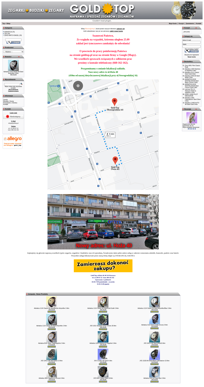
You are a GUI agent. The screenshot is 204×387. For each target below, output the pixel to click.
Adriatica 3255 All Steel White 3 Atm (192, 76)
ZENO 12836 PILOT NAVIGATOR (191, 95)
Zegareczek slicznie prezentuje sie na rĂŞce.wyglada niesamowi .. (191, 125)
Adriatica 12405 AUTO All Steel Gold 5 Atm (192, 103)
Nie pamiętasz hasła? (192, 49)
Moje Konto (173, 23)
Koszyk (181, 23)
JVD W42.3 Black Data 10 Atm (103, 378)
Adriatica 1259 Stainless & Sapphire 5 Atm (103, 343)
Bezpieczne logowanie (192, 55)
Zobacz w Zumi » (103, 289)
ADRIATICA (7, 32)
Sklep (8, 23)
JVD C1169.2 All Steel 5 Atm (103, 360)
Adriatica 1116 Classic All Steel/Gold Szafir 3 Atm (103, 308)
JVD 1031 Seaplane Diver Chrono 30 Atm (103, 326)
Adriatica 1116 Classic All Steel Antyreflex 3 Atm (13, 72)
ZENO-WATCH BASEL (11, 35)
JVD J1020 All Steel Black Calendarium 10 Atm (154, 360)
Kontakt (198, 23)
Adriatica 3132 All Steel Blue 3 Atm (154, 378)
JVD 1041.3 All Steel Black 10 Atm (52, 360)
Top (3, 23)
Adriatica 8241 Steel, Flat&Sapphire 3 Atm (51, 343)
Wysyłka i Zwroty (8, 101)
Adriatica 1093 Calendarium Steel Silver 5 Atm (193, 99)
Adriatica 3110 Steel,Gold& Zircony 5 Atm (154, 325)
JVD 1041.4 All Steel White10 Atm (154, 343)
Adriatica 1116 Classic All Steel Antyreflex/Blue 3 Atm (154, 308)
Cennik (5, 99)
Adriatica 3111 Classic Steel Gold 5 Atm (192, 73)
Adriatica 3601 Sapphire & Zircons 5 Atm (52, 378)
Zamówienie (190, 23)
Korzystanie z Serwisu (10, 103)
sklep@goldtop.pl (13, 123)
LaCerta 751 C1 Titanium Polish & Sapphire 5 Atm (190, 91)
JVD (5, 33)
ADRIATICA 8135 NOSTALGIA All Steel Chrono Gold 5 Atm (192, 86)
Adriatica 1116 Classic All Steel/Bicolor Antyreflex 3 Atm (51, 308)
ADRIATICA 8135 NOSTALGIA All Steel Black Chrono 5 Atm (192, 81)
